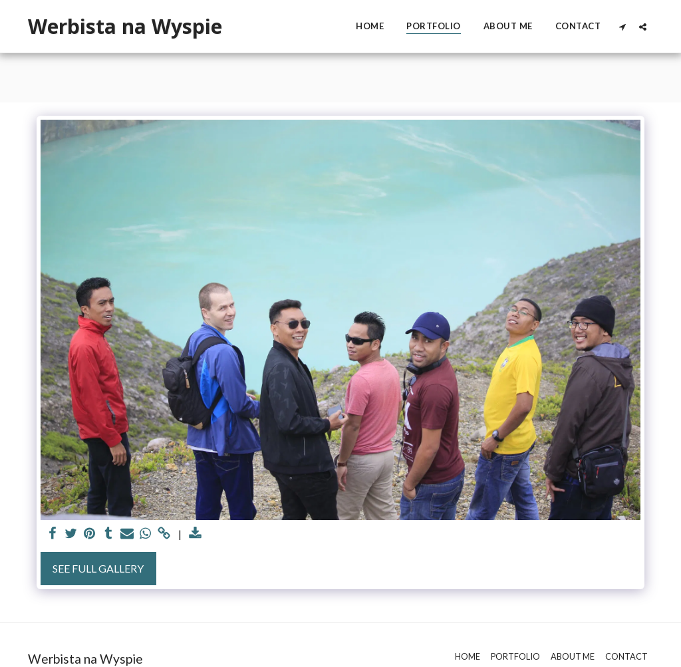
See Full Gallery (98, 568)
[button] (622, 26)
